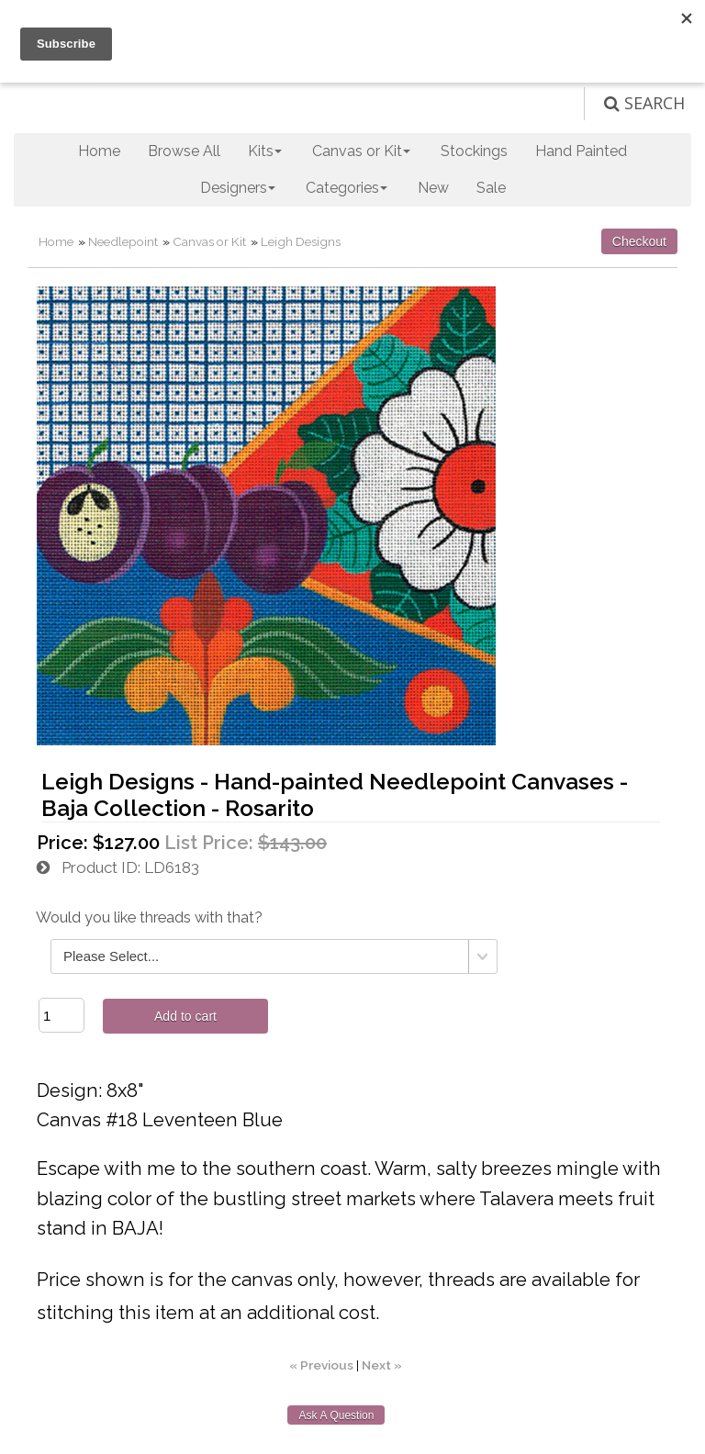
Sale (491, 187)
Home (99, 151)
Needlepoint (123, 241)
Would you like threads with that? (149, 917)
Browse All (184, 151)
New (433, 187)
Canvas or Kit (209, 241)
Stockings (474, 151)
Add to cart (185, 1016)
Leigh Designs (301, 241)
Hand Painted (581, 151)
